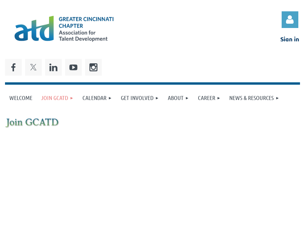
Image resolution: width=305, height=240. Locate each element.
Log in (290, 19)
